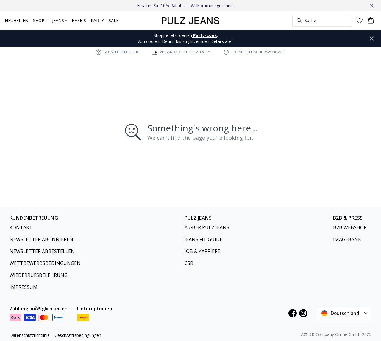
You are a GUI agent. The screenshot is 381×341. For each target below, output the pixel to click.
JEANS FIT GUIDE (203, 239)
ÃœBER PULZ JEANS (207, 227)
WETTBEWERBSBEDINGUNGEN (45, 263)
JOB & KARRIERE (202, 251)
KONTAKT (21, 227)
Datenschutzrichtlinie (30, 335)
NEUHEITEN (16, 20)
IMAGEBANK (347, 239)
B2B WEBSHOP (350, 227)
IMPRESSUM (24, 287)
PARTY (97, 20)
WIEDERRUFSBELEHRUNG (39, 275)
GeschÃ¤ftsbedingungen (77, 335)
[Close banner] (371, 5)
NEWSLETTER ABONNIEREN (41, 239)
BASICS (79, 20)
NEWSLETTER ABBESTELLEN (42, 251)
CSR (189, 263)
